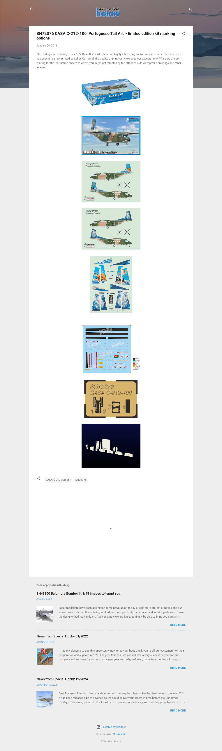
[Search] (190, 10)
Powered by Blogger (111, 727)
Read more (178, 625)
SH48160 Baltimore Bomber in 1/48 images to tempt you (78, 593)
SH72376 (80, 479)
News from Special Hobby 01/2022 (62, 636)
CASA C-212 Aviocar (58, 479)
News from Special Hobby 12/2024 (62, 679)
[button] (183, 34)
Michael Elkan (119, 734)
